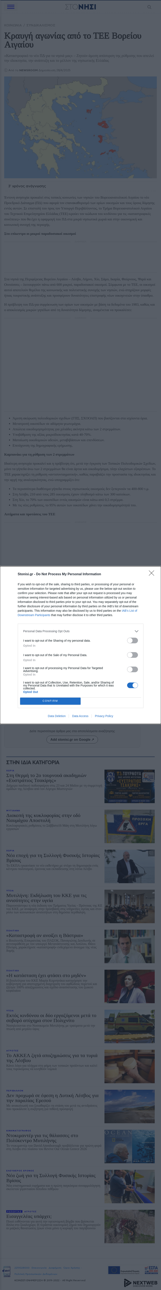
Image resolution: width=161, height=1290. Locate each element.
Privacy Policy (104, 716)
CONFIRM (50, 700)
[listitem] (80, 631)
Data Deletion (57, 716)
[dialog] (80, 645)
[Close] (153, 574)
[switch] (132, 640)
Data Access (80, 716)
